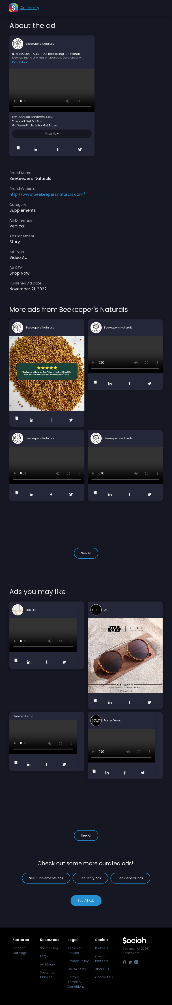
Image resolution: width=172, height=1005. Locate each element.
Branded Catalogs (20, 950)
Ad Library (47, 964)
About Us (102, 969)
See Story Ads (90, 878)
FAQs (44, 956)
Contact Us (104, 977)
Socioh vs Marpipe (47, 974)
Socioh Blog (49, 948)
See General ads (130, 878)
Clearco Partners (101, 958)
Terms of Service (75, 950)
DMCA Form (77, 969)
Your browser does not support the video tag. (52, 90)
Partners (101, 948)
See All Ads (86, 900)
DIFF (106, 609)
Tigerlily (31, 609)
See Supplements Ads (46, 878)
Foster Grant (112, 720)
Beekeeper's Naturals (40, 43)
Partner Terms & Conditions (76, 982)
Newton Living (23, 716)
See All (86, 553)
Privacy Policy (78, 961)
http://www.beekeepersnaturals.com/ (33, 117)
